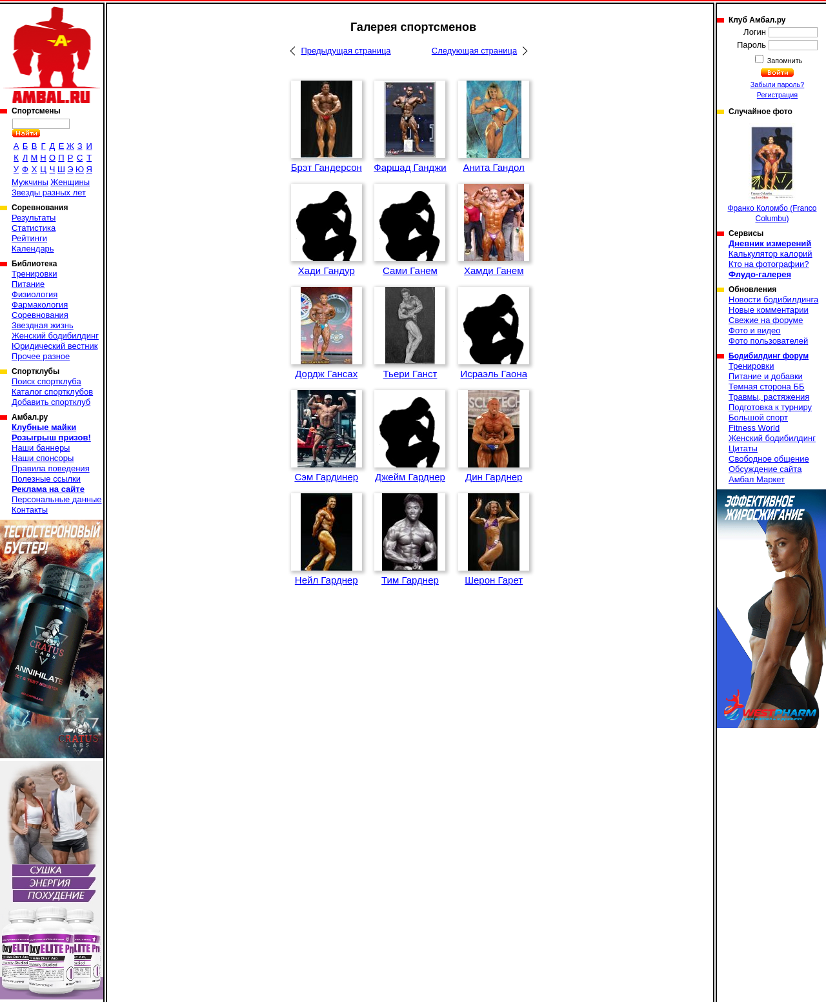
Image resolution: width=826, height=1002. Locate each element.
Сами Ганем (410, 270)
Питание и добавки (766, 376)
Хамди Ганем (494, 270)
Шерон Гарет (494, 580)
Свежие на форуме (766, 320)
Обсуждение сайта (765, 469)
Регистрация (777, 95)
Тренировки (34, 274)
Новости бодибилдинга (773, 299)
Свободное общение (769, 459)
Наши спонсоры (43, 458)
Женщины (70, 182)
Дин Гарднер (493, 476)
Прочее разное (41, 356)
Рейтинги (29, 238)
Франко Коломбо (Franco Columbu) (771, 173)
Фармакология (40, 304)
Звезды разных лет (49, 192)
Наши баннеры (41, 448)
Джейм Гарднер (410, 476)
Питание (28, 284)
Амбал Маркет (757, 479)
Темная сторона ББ (767, 386)
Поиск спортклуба (46, 381)
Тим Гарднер (410, 580)
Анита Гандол (494, 167)
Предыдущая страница (345, 50)
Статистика (33, 228)
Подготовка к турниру (770, 407)
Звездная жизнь (43, 325)
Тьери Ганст (410, 373)
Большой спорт (758, 417)
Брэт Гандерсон (326, 167)
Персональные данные (57, 499)
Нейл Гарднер (326, 580)
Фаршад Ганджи (410, 167)
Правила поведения (51, 468)
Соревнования (40, 315)
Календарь (33, 248)
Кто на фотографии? (769, 264)
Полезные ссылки (46, 479)
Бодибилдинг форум (769, 355)
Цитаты (743, 448)
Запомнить (784, 60)
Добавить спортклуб (51, 402)
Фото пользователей (768, 341)
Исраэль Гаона (493, 373)
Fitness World (754, 428)
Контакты (30, 510)
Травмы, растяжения (769, 397)
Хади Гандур (326, 270)
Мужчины (30, 182)
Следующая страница (474, 50)
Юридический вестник (54, 346)
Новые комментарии (769, 310)
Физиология (34, 294)
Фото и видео (755, 330)
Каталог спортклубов (52, 392)
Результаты (33, 217)
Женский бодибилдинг (55, 335)
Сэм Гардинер (326, 476)
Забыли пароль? (777, 84)
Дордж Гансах (326, 373)
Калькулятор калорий (770, 254)
